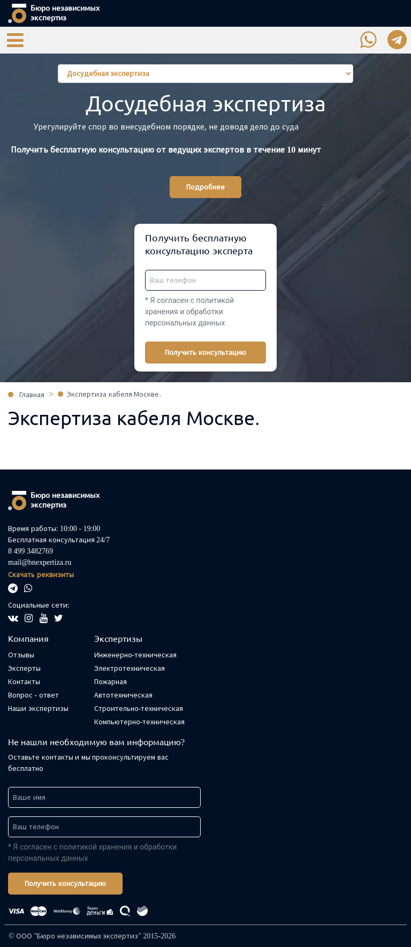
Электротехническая (129, 668)
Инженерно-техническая (135, 655)
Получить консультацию (205, 353)
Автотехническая (123, 695)
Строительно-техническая (139, 708)
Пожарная (110, 682)
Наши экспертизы (38, 708)
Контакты (24, 682)
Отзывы (21, 655)
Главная (31, 395)
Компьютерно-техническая (139, 722)
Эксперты (24, 668)
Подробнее (205, 187)
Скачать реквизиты (41, 575)
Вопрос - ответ (33, 695)
